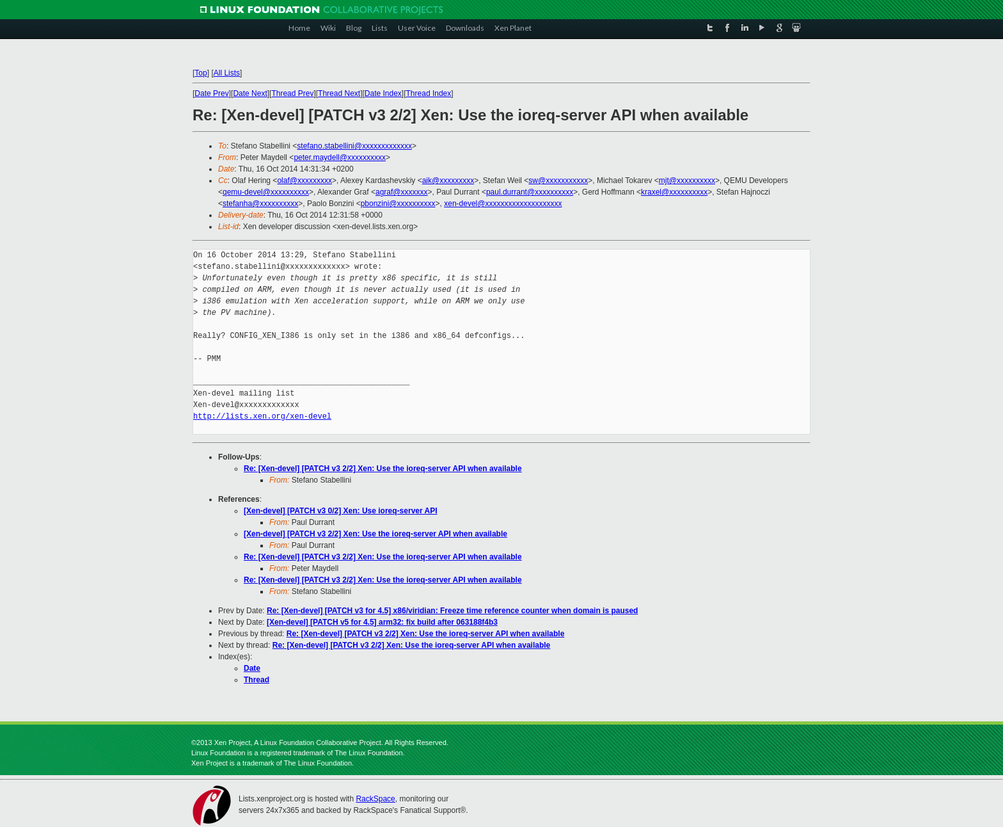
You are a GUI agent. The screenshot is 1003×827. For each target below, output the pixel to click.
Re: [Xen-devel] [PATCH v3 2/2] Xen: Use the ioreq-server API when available (383, 468)
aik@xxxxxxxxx (448, 180)
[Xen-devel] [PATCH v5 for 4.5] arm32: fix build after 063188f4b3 (382, 622)
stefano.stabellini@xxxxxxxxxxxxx (354, 145)
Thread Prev (292, 93)
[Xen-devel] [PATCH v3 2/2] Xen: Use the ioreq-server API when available (375, 533)
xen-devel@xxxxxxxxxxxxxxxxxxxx (503, 203)
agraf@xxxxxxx (401, 192)
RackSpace (375, 798)
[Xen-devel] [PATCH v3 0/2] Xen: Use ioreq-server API (341, 510)
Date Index (383, 93)
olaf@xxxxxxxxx (304, 180)
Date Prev (211, 93)
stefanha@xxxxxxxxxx (260, 203)
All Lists (227, 72)
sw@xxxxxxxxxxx (558, 180)
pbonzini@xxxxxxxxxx (398, 203)
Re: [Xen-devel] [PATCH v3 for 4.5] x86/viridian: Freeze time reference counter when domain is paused (452, 610)
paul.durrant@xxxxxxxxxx (529, 192)
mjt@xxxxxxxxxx (687, 180)
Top (200, 72)
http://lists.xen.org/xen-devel (262, 416)
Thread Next (339, 93)
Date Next (250, 93)
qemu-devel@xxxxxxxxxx (266, 192)
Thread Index (429, 93)
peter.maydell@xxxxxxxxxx (340, 157)
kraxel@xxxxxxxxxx (674, 192)
